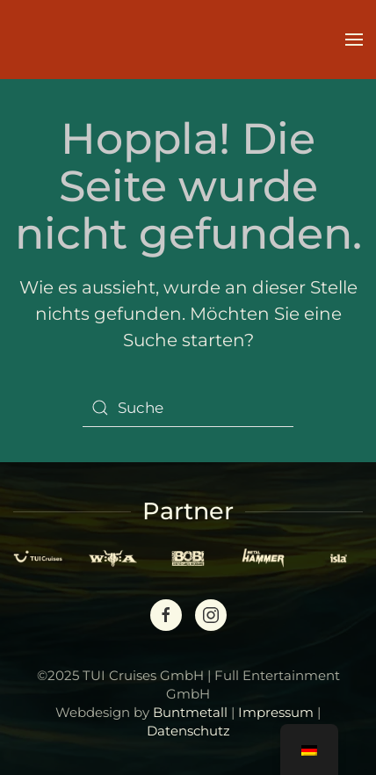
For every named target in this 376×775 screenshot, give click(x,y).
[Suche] (188, 407)
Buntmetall (190, 712)
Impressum (276, 712)
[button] (354, 39)
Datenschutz (188, 730)
